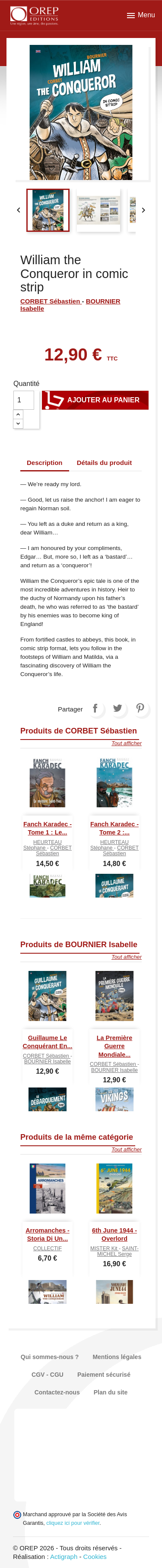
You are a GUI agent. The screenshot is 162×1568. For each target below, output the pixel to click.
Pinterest (140, 708)
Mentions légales (116, 1356)
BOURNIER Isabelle (47, 1062)
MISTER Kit (104, 1249)
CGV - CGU (48, 1374)
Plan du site (111, 1392)
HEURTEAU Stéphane (42, 845)
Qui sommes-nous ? (50, 1356)
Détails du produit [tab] (104, 462)
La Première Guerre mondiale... (114, 1046)
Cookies (95, 1556)
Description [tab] (45, 462)
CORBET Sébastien (51, 301)
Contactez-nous (57, 1392)
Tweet (117, 708)
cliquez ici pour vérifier (72, 1523)
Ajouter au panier (95, 400)
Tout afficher (126, 743)
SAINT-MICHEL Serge (118, 1251)
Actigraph (63, 1556)
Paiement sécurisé (103, 1374)
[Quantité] (23, 400)
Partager (95, 708)
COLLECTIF (47, 1249)
